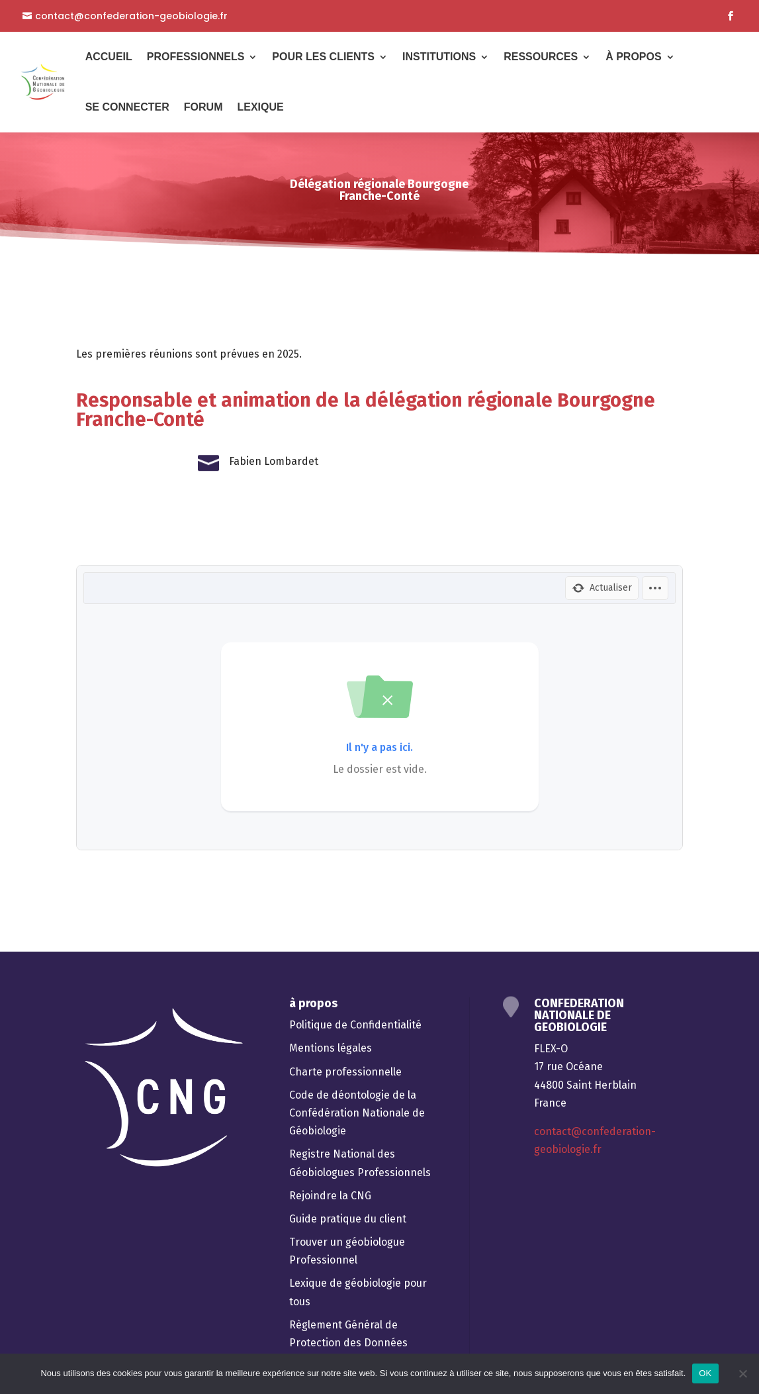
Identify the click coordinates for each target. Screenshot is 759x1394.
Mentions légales (330, 1048)
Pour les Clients (323, 56)
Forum (203, 107)
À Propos (633, 56)
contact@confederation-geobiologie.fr (131, 16)
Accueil (108, 56)
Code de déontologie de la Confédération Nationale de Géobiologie (357, 1113)
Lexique (260, 107)
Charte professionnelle (345, 1072)
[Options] (655, 588)
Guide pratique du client (347, 1219)
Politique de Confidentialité (355, 1025)
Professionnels (196, 56)
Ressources (541, 56)
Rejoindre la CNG (330, 1195)
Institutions (439, 56)
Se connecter (127, 107)
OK (705, 1373)
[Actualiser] (602, 588)
